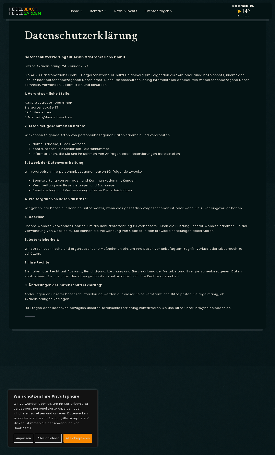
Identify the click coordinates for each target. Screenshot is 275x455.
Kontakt (96, 11)
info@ (41, 117)
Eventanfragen (157, 11)
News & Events (125, 11)
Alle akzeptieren (78, 438)
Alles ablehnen (48, 438)
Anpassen (23, 438)
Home (74, 11)
